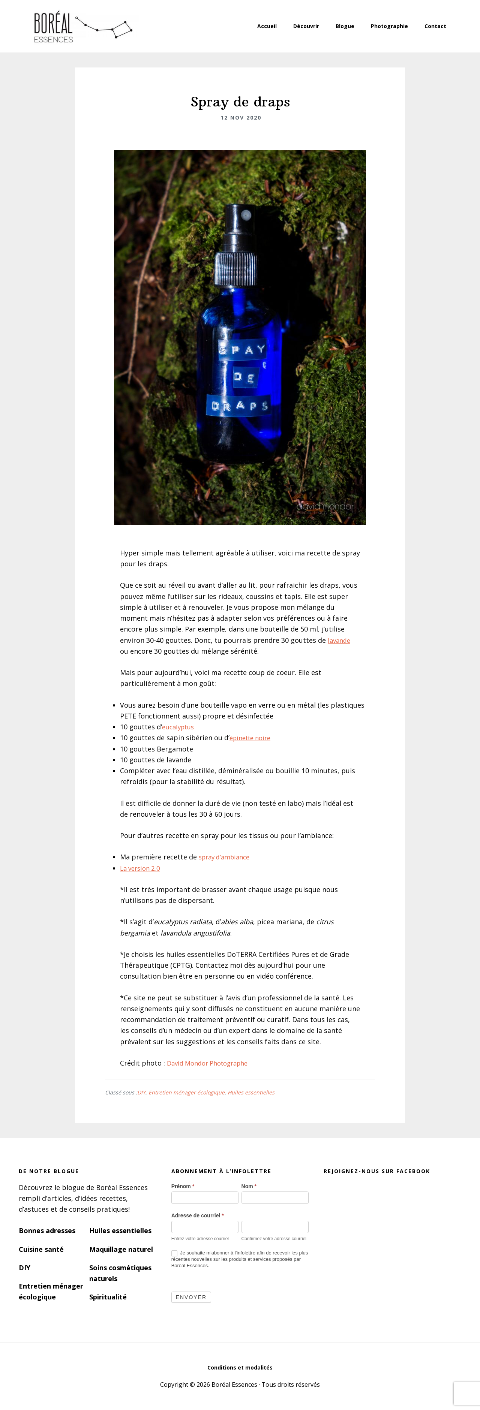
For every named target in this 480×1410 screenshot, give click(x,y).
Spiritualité (108, 1296)
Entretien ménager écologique (186, 1092)
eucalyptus (179, 726)
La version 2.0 (142, 868)
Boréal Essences (82, 26)
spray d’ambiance (227, 856)
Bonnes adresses (47, 1230)
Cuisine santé (41, 1249)
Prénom (182, 1186)
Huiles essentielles (251, 1092)
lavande (340, 640)
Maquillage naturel (121, 1249)
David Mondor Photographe (212, 1062)
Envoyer (191, 1297)
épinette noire (253, 737)
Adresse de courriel (197, 1215)
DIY (141, 1092)
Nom (249, 1186)
